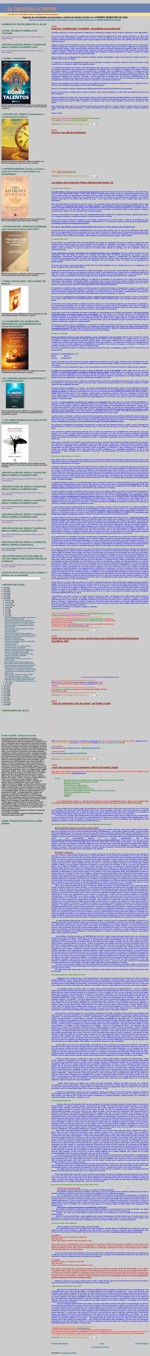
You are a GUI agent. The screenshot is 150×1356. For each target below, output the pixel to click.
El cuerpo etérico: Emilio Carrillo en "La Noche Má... (20, 641)
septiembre (8, 605)
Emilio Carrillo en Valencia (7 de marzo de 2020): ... (19, 674)
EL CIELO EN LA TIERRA (32, 8)
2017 (5, 690)
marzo (7, 616)
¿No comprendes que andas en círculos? (17, 676)
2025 (5, 589)
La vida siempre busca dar (12, 657)
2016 (5, 692)
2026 (5, 587)
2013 (5, 697)
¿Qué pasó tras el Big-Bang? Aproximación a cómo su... (21, 635)
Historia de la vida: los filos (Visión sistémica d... (19, 633)
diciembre (8, 600)
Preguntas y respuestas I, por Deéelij (15, 655)
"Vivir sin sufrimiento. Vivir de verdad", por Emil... (19, 624)
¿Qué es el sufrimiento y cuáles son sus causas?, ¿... (20, 636)
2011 (5, 701)
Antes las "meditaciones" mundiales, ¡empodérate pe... (21, 617)
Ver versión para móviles (100, 1347)
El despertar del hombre (60, 608)
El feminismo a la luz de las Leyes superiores (18, 646)
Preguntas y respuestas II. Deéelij (14, 639)
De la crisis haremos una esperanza (15, 647)
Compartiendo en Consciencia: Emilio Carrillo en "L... (20, 668)
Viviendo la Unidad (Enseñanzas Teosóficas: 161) (19, 650)
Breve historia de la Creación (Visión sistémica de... (20, 679)
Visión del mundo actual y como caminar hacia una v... (20, 622)
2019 (5, 686)
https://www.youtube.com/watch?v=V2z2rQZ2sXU (69, 753)
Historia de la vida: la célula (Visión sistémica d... (19, 649)
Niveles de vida (9, 673)
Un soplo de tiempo (10, 644)
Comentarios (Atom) (69, 1353)
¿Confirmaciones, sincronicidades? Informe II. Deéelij (20, 670)
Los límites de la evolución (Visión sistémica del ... (19, 620)
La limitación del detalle (12, 643)
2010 (5, 703)
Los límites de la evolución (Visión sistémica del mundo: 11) (82, 182)
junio (6, 610)
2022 (5, 595)
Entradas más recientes (59, 1343)
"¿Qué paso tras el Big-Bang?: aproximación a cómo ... (21, 678)
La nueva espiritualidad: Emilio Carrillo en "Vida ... (19, 654)
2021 (5, 597)
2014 (5, 695)
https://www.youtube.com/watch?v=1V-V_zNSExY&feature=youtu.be (75, 748)
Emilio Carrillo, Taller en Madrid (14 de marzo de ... (19, 666)
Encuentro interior (10, 627)
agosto (7, 607)
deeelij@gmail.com (83, 1328)
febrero (7, 682)
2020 (5, 598)
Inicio (102, 1343)
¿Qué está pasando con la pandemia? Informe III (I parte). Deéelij (84, 767)
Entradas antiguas (141, 1343)
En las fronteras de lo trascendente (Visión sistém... (20, 663)
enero (7, 684)
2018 (5, 688)
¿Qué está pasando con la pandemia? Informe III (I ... (20, 625)
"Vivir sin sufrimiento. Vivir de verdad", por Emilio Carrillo (81, 703)
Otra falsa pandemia (10, 631)
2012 (5, 699)
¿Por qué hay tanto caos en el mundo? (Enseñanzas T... (21, 665)
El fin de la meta (9, 660)
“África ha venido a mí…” (12, 630)
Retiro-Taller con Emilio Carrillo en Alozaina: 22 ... (19, 662)
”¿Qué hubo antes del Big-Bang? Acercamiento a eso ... (21, 681)
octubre (7, 604)
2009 (5, 704)
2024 (5, 591)
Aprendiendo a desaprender (13, 638)
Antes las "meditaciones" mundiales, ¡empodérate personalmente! (85, 28)
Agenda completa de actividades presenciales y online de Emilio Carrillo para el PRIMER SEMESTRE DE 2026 (75, 20)
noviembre (8, 602)
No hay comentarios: (80, 124)
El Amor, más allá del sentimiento (68, 132)
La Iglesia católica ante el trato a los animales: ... (19, 658)
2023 (5, 593)
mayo (7, 612)
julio (6, 609)
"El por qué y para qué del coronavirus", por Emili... (20, 628)
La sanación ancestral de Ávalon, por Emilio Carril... (20, 671)
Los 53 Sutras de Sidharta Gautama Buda (17, 652)
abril (6, 614)
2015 (5, 693)
